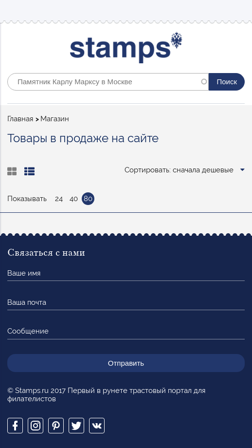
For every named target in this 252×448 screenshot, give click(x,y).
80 (88, 198)
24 (59, 198)
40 (74, 198)
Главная (20, 118)
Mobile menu (237, 10)
